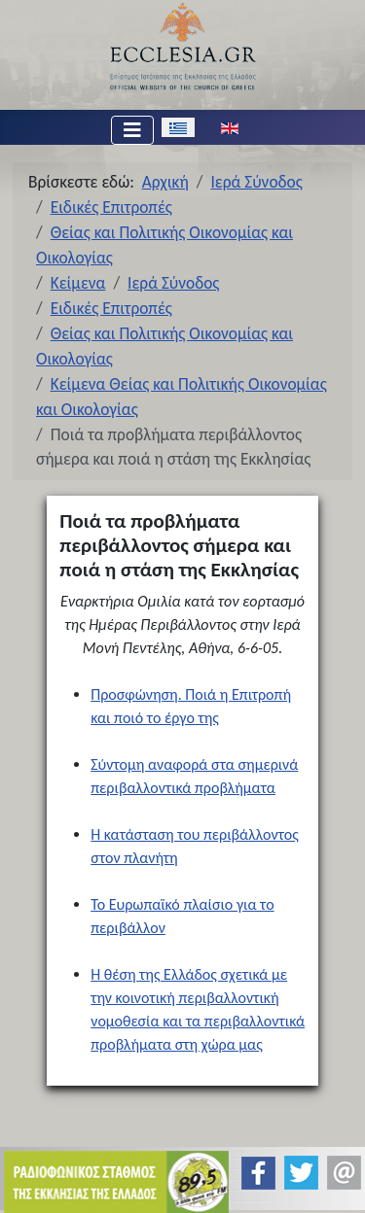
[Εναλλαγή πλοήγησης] (132, 130)
